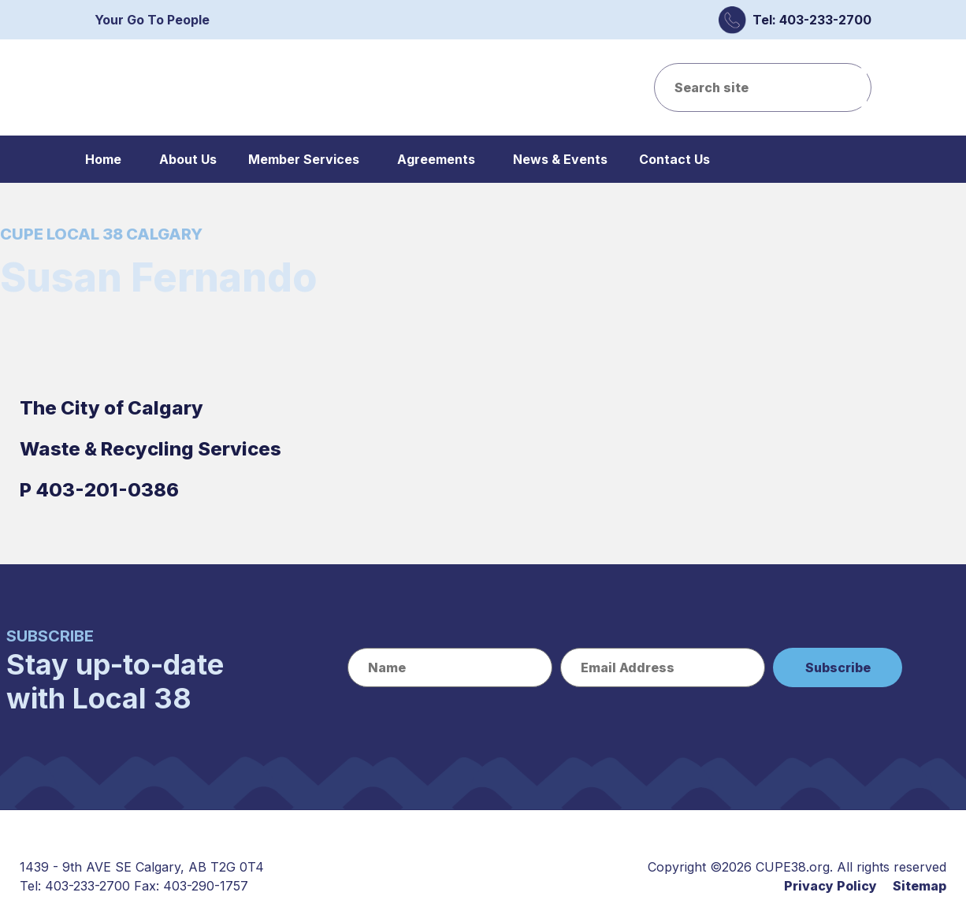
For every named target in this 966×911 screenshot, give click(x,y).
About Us (188, 159)
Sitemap (919, 886)
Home (103, 159)
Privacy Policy (830, 886)
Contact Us (674, 159)
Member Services (303, 159)
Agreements (436, 159)
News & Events (560, 159)
